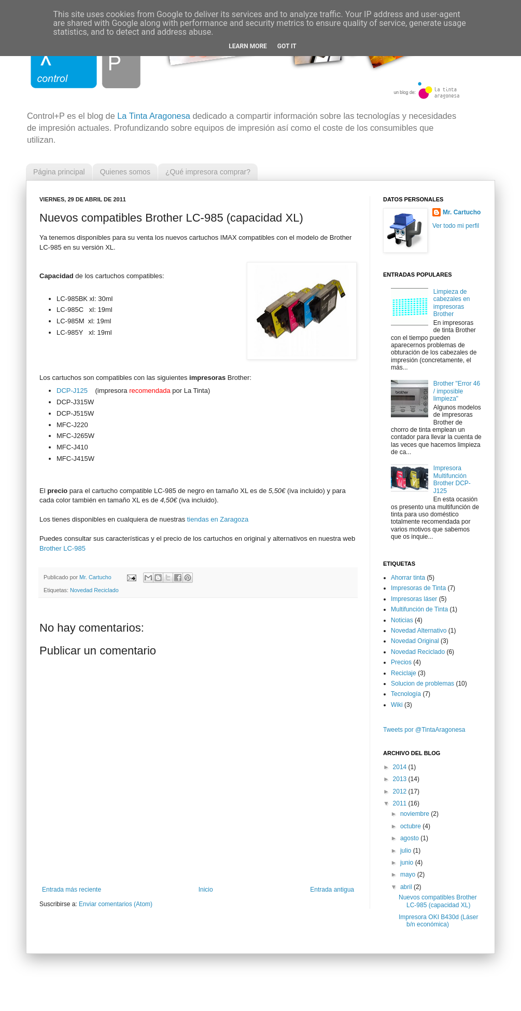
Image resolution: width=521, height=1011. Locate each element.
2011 (401, 803)
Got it (287, 46)
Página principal (59, 172)
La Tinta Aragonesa (153, 115)
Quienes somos (125, 172)
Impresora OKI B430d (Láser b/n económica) (438, 920)
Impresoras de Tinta (418, 588)
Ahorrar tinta (408, 577)
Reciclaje (403, 673)
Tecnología (406, 694)
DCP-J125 (72, 390)
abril (407, 887)
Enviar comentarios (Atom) (115, 904)
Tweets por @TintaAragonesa (424, 729)
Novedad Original (415, 641)
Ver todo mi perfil (455, 225)
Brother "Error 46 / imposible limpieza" (456, 391)
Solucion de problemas (422, 683)
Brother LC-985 (62, 548)
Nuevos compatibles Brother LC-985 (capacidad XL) (438, 901)
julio (406, 850)
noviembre (415, 813)
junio (407, 862)
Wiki (397, 704)
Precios (401, 662)
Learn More (248, 46)
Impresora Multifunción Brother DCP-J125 (452, 479)
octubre (411, 826)
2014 (401, 767)
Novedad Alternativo (418, 630)
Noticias (402, 620)
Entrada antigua (332, 889)
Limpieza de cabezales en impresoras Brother (451, 303)
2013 (401, 779)
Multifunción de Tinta (419, 609)
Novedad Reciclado (94, 590)
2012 (401, 791)
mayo (408, 874)
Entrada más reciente (71, 889)
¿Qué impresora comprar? (207, 172)
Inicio (206, 889)
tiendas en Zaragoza (218, 519)
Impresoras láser (414, 599)
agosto (410, 838)
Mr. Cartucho (462, 212)
